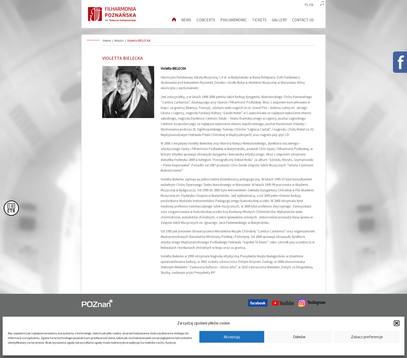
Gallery (279, 19)
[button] (396, 323)
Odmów (299, 336)
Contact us (303, 19)
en (311, 5)
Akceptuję (232, 336)
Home (107, 40)
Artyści (119, 40)
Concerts (205, 19)
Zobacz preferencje (367, 336)
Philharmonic (233, 19)
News (186, 19)
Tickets (259, 19)
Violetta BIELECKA (139, 40)
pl (306, 5)
